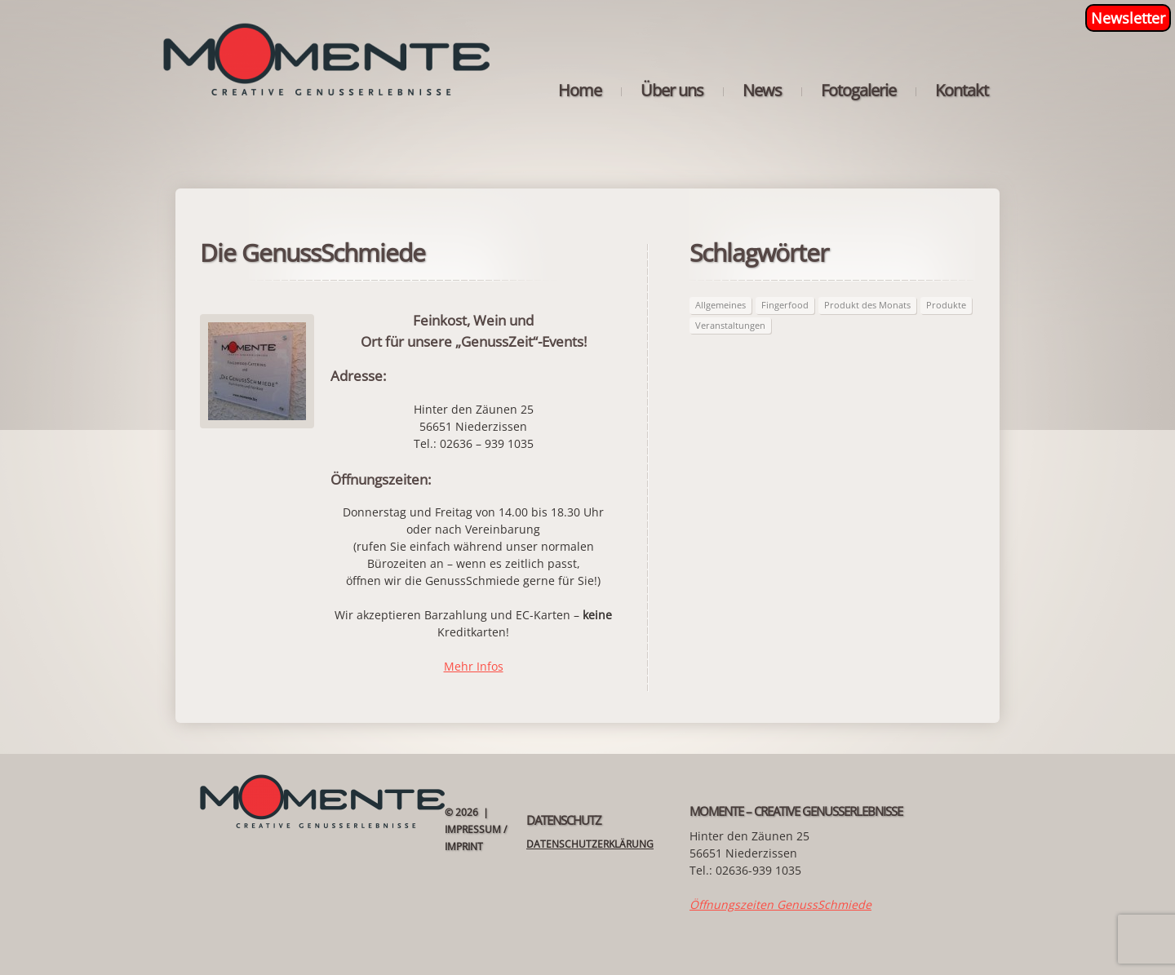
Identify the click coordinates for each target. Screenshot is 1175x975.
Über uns (672, 90)
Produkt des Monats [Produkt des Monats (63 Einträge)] (867, 305)
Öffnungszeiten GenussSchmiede (780, 904)
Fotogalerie (858, 90)
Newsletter (1128, 18)
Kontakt (961, 90)
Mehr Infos (473, 666)
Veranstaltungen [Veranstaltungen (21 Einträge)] (730, 325)
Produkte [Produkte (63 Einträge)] (946, 305)
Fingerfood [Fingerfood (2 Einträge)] (785, 305)
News (762, 90)
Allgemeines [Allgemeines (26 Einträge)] (720, 305)
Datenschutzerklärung (590, 844)
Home (579, 90)
